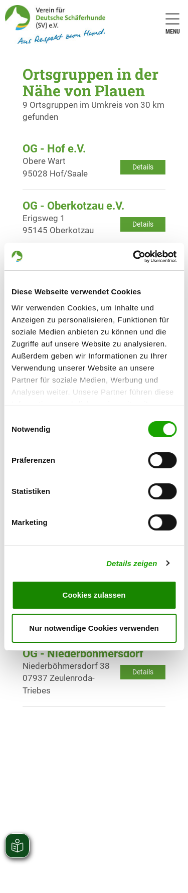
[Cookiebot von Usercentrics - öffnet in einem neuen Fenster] (133, 256)
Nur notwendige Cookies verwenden (93, 628)
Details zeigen (131, 563)
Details (142, 167)
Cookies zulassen (94, 595)
